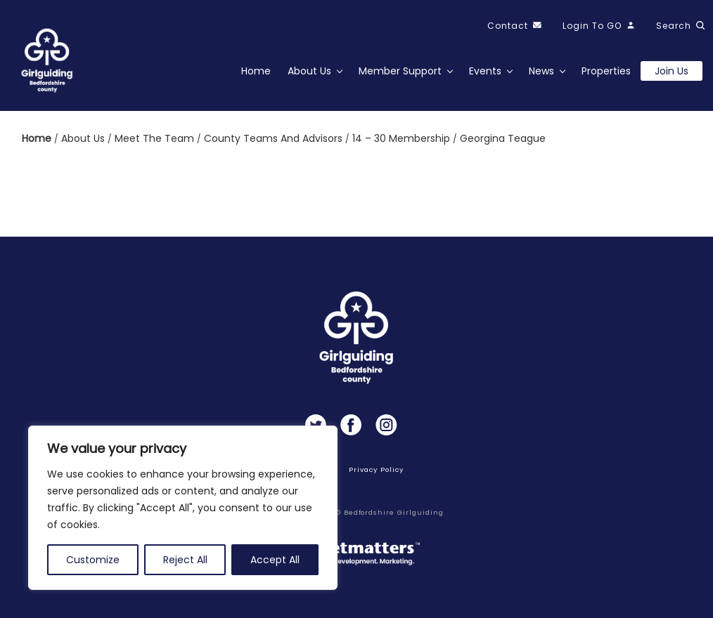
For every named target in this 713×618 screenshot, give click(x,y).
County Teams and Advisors (274, 138)
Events (485, 71)
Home (256, 71)
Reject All (185, 560)
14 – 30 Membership (402, 138)
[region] (183, 508)
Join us (671, 71)
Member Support (400, 71)
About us (84, 138)
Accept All (275, 560)
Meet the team (156, 138)
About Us (309, 71)
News (541, 71)
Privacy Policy (376, 469)
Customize (93, 560)
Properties (606, 71)
